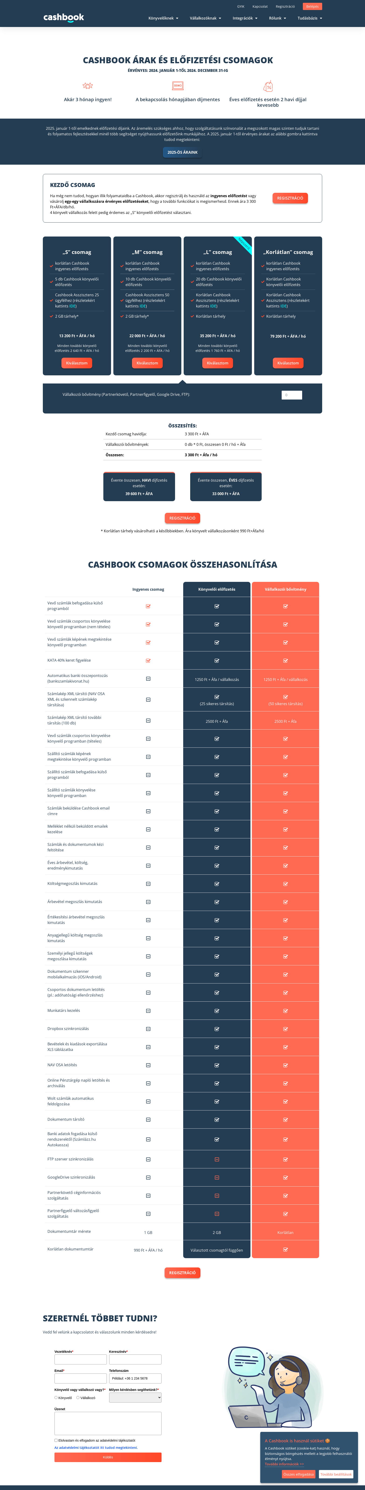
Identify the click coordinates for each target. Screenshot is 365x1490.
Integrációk (245, 18)
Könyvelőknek (163, 18)
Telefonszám (119, 1370)
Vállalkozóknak (205, 18)
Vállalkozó (87, 1398)
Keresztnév (118, 1351)
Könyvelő (65, 1398)
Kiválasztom (77, 363)
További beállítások (336, 1474)
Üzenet (59, 1409)
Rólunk (277, 18)
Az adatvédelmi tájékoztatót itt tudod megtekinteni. (96, 1447)
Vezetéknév (63, 1351)
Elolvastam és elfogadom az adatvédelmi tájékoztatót (96, 1440)
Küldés (108, 1457)
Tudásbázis (310, 18)
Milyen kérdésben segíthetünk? (134, 1389)
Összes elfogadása (299, 1474)
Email (59, 1370)
